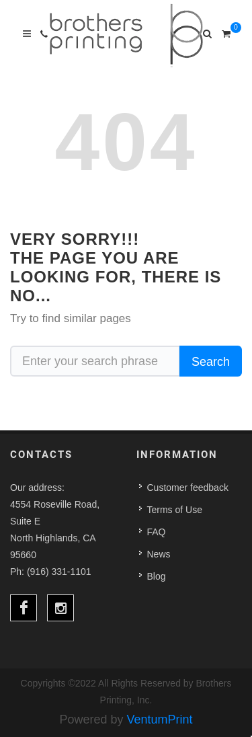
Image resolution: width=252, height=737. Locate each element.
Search (211, 361)
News (159, 554)
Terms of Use (174, 509)
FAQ (156, 532)
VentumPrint (160, 719)
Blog (156, 576)
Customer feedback (187, 487)
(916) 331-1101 (59, 571)
